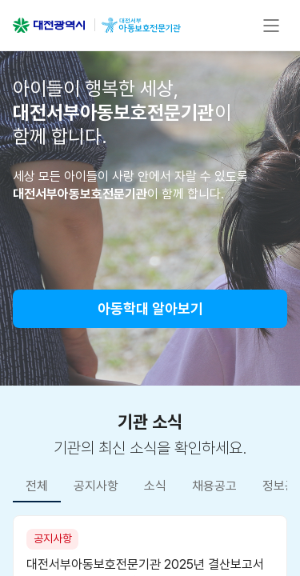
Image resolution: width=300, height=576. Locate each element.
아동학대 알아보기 (150, 308)
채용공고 (214, 486)
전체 (37, 486)
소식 (155, 486)
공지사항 (96, 486)
